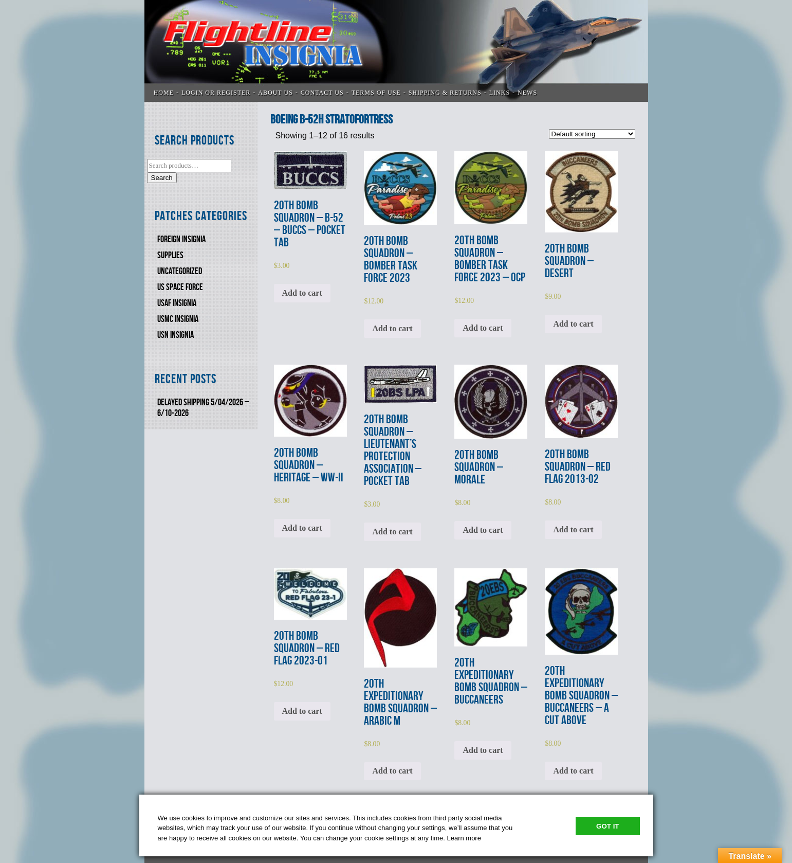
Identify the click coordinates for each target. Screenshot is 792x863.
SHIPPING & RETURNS (445, 92)
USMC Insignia (177, 319)
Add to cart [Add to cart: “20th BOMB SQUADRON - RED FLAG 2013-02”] (573, 529)
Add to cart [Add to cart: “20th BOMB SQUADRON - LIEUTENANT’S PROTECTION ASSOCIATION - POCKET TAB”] (392, 531)
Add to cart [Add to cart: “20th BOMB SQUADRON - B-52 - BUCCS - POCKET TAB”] (302, 293)
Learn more (464, 838)
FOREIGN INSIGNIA (181, 239)
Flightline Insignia (396, 51)
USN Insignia (175, 335)
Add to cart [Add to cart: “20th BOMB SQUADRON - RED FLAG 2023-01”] (302, 711)
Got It (607, 826)
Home (164, 92)
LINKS (499, 92)
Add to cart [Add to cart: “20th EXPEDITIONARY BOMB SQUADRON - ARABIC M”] (392, 770)
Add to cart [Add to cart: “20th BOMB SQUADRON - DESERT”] (573, 323)
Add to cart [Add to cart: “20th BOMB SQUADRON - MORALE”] (483, 530)
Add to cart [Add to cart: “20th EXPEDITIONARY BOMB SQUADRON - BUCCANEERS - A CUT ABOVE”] (573, 770)
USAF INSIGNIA (176, 303)
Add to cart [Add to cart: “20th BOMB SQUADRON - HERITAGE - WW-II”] (302, 528)
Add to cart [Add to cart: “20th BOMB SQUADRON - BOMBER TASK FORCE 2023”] (392, 328)
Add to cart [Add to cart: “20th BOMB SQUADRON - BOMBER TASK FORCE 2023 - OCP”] (483, 327)
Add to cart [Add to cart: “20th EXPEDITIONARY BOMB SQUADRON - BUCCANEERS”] (483, 750)
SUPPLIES (170, 255)
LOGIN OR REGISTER (215, 92)
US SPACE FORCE (180, 287)
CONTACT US (322, 92)
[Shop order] (592, 134)
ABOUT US (275, 92)
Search (162, 178)
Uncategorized (179, 271)
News (527, 92)
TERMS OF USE (376, 92)
